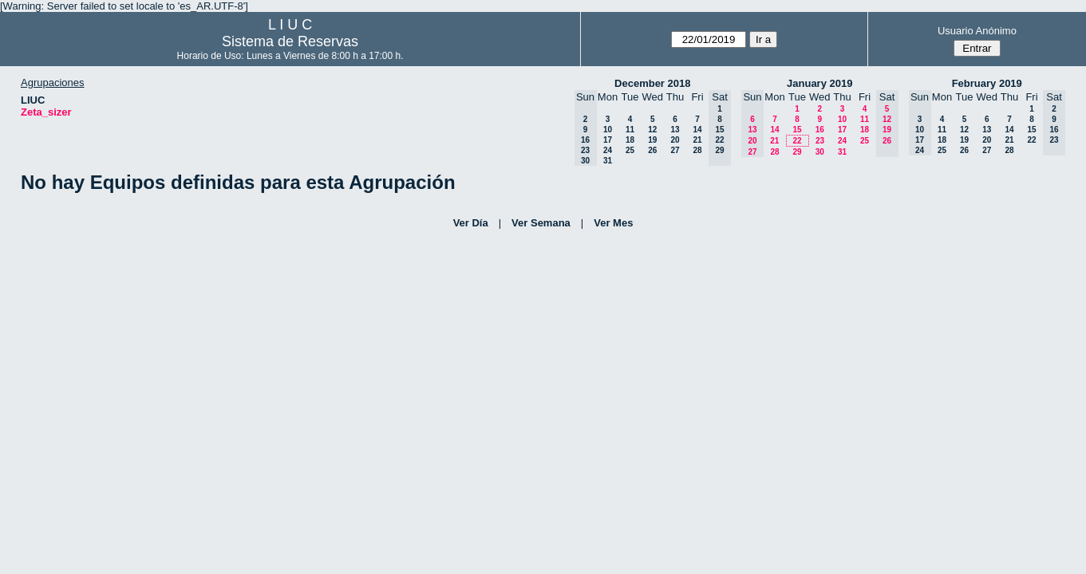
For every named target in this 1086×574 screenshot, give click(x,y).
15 (796, 129)
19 (652, 140)
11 (630, 129)
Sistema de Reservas (290, 41)
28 (697, 150)
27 (674, 150)
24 (607, 150)
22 (796, 140)
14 (697, 129)
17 (607, 140)
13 (674, 129)
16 (819, 129)
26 (652, 150)
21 (697, 140)
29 (796, 151)
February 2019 (987, 83)
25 (630, 150)
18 (630, 140)
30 (819, 151)
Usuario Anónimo (977, 31)
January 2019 (819, 83)
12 (652, 129)
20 (674, 140)
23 (819, 140)
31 (607, 160)
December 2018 (652, 83)
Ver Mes (613, 223)
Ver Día (470, 223)
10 (607, 129)
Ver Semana (541, 223)
